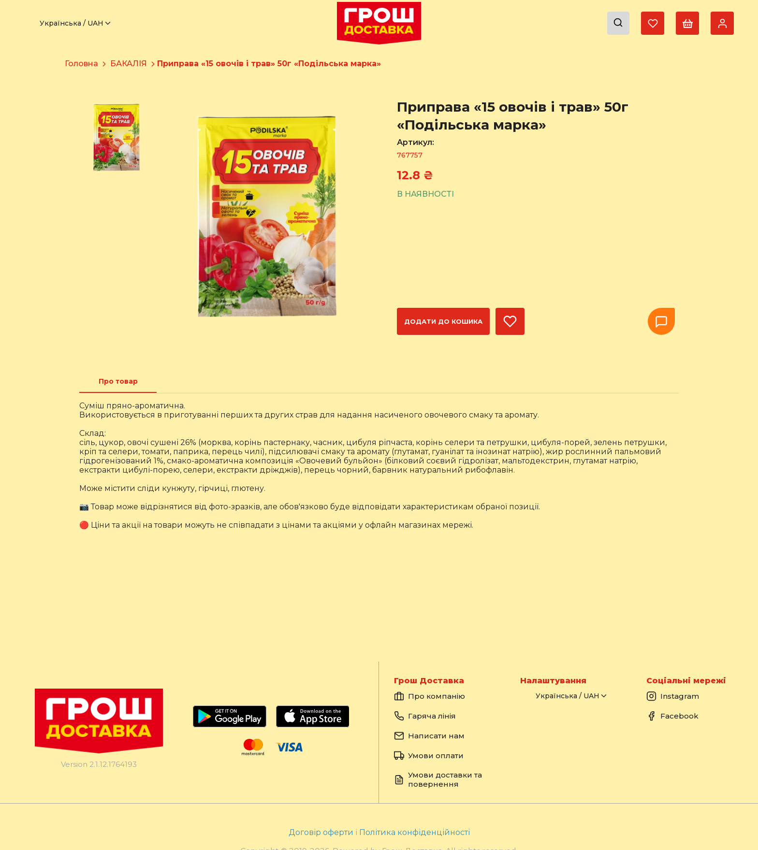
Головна (81, 63)
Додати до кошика (443, 321)
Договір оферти (322, 832)
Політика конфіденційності (414, 832)
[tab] (118, 381)
